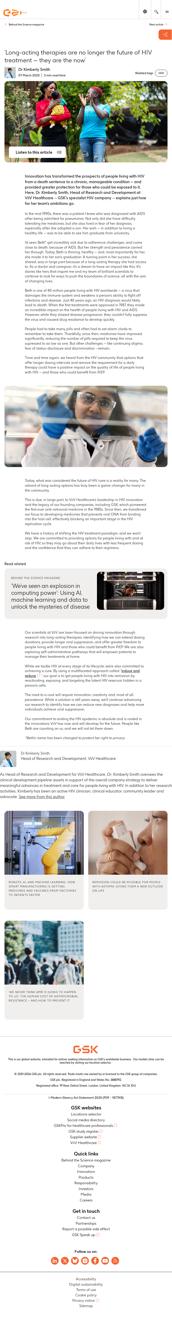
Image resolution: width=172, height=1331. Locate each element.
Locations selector (86, 1114)
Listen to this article (34, 152)
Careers (86, 1200)
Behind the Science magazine (86, 1160)
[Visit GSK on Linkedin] (55, 1261)
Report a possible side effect (86, 1229)
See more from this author (42, 796)
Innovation (86, 1171)
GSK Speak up (83, 1234)
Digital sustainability (86, 1284)
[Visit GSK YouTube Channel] (105, 1261)
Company (86, 1166)
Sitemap (86, 1306)
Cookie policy (86, 1295)
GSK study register (84, 1131)
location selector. (100, 1062)
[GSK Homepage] (15, 13)
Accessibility (86, 1279)
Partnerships (86, 1223)
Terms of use (86, 1290)
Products (86, 1177)
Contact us (86, 1217)
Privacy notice (83, 1300)
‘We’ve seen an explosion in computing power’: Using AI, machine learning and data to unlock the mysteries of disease (50, 596)
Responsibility (86, 1183)
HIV (161, 73)
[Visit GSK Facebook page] (95, 1261)
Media (86, 1194)
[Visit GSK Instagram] (85, 1261)
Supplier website (83, 1137)
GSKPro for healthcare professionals (83, 1125)
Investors (86, 1188)
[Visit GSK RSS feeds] (115, 1261)
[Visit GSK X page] (65, 1261)
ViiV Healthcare (83, 1142)
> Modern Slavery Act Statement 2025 (86, 1097)
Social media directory (86, 1120)
